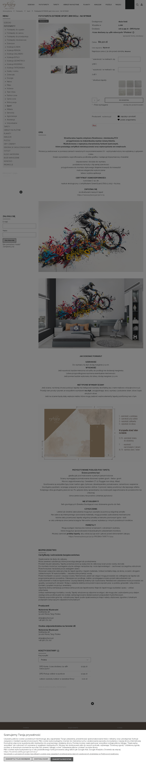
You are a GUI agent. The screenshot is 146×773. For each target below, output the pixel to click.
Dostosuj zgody (41, 759)
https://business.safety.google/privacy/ (21, 752)
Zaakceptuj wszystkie (61, 759)
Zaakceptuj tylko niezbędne (18, 759)
